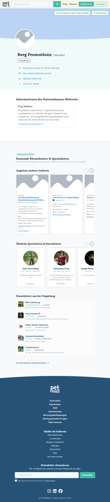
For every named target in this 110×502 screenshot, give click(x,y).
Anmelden (87, 475)
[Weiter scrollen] (92, 170)
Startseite (55, 401)
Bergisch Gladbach (55, 442)
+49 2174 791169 (31, 84)
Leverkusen (55, 438)
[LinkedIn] (55, 491)
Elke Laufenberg (32, 302)
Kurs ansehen (23, 231)
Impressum (55, 404)
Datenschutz (55, 411)
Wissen (72, 4)
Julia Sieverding (31, 268)
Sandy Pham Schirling (92, 268)
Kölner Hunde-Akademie (27, 203)
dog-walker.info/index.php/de (37, 73)
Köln (55, 453)
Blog (64, 4)
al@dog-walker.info (32, 79)
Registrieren (86, 4)
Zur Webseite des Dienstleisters (30, 124)
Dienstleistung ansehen (61, 215)
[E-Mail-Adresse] (47, 475)
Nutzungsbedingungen (55, 415)
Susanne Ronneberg (34, 336)
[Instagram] (49, 491)
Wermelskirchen (55, 435)
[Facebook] (60, 491)
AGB (55, 408)
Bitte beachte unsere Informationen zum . (37, 481)
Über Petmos (55, 422)
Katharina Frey (58, 200)
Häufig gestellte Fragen (55, 418)
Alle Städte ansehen (55, 457)
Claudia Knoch (31, 347)
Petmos (47, 498)
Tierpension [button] (24, 61)
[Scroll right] (92, 244)
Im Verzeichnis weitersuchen (32, 363)
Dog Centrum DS (32, 313)
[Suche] (32, 4)
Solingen (55, 445)
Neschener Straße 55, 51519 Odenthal (41, 68)
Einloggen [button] (100, 4)
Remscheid (55, 449)
